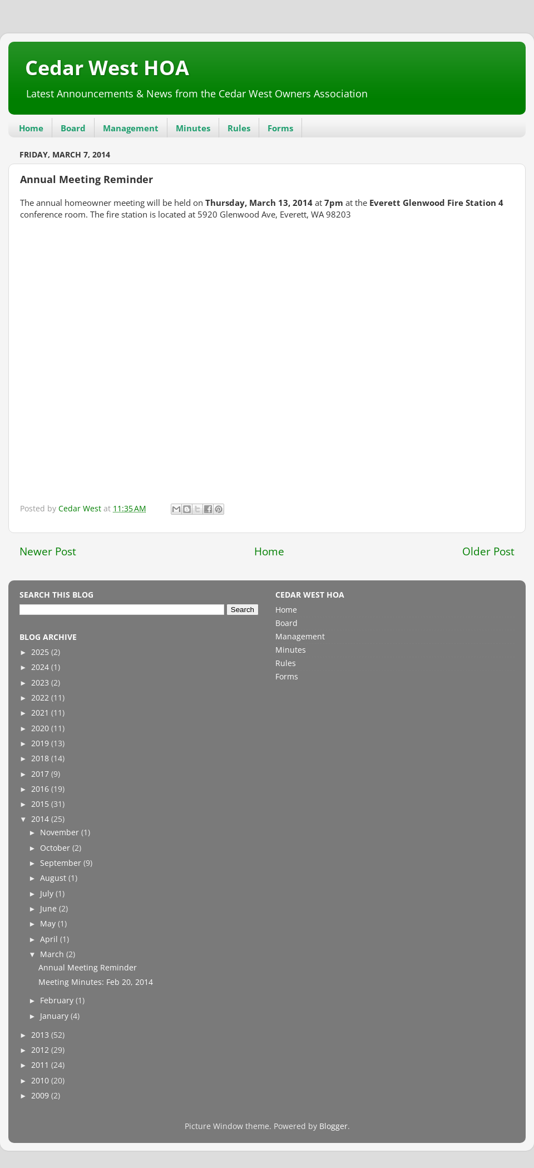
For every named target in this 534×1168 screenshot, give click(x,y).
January (55, 1016)
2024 (41, 667)
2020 (41, 728)
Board (73, 128)
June (49, 909)
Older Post (488, 551)
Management (131, 128)
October (56, 848)
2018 (41, 758)
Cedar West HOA (107, 67)
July (48, 894)
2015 (41, 804)
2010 (41, 1081)
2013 (41, 1035)
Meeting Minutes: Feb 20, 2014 (95, 982)
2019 (41, 743)
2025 (41, 652)
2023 (41, 683)
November (60, 832)
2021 (41, 713)
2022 (41, 698)
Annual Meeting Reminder (87, 968)
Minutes (193, 128)
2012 (41, 1050)
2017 (41, 774)
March (53, 954)
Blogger (333, 1126)
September (61, 863)
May (49, 924)
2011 (41, 1065)
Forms (280, 128)
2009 (41, 1096)
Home (31, 128)
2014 (41, 819)
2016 (41, 789)
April (50, 939)
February (58, 1000)
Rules (239, 128)
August (54, 878)
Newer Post (47, 551)
